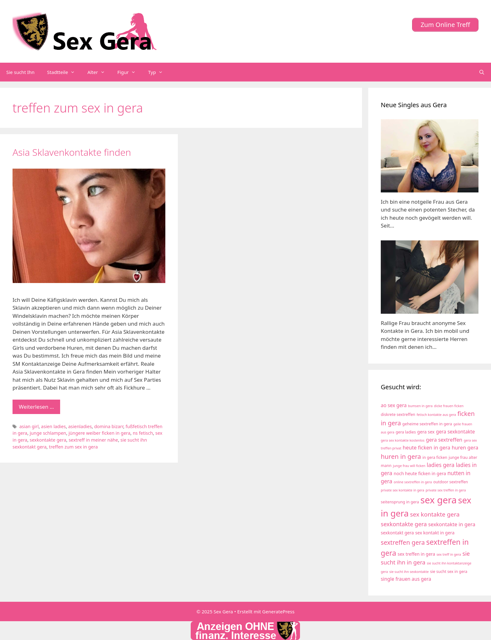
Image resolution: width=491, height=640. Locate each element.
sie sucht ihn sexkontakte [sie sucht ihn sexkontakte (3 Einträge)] (409, 571)
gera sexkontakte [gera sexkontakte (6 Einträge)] (455, 431)
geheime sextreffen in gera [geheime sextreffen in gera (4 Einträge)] (427, 424)
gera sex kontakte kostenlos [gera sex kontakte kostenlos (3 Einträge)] (403, 440)
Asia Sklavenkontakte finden (72, 152)
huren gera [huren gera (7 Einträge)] (465, 447)
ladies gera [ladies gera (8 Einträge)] (440, 465)
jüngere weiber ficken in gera (99, 433)
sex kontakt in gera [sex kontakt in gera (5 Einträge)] (434, 533)
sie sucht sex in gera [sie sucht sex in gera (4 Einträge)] (449, 571)
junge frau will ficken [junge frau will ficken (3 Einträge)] (409, 466)
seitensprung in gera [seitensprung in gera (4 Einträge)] (400, 502)
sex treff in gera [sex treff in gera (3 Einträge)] (449, 554)
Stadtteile (64, 72)
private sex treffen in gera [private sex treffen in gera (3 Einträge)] (446, 490)
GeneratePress (278, 611)
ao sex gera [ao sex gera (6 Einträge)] (394, 405)
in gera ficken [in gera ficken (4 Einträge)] (434, 457)
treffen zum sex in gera (73, 447)
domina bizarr (108, 426)
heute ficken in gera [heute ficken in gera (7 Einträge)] (426, 447)
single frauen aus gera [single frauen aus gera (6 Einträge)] (406, 579)
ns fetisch (143, 433)
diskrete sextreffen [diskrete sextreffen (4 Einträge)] (398, 414)
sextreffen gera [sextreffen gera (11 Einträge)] (403, 542)
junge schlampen (48, 433)
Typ (158, 72)
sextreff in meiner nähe (93, 440)
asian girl (29, 426)
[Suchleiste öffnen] (482, 72)
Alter (99, 72)
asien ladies (53, 426)
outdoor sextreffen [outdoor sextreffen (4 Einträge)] (450, 482)
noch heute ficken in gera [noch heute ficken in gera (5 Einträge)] (420, 473)
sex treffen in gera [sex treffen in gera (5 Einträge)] (416, 554)
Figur (129, 72)
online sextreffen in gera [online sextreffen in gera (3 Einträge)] (413, 482)
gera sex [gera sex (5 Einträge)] (425, 432)
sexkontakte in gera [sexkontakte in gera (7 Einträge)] (451, 524)
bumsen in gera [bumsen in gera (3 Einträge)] (420, 406)
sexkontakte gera (48, 440)
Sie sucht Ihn (20, 72)
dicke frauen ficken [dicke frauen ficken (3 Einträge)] (449, 406)
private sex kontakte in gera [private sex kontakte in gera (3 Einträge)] (402, 490)
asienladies (80, 426)
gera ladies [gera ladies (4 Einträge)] (406, 432)
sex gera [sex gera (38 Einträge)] (439, 500)
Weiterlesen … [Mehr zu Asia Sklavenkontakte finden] (36, 406)
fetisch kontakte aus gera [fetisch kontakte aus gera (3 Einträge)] (436, 414)
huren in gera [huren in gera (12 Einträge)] (401, 456)
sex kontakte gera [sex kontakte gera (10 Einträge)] (435, 514)
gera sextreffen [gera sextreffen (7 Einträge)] (444, 439)
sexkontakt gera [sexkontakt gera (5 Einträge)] (397, 533)
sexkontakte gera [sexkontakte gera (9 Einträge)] (404, 524)
